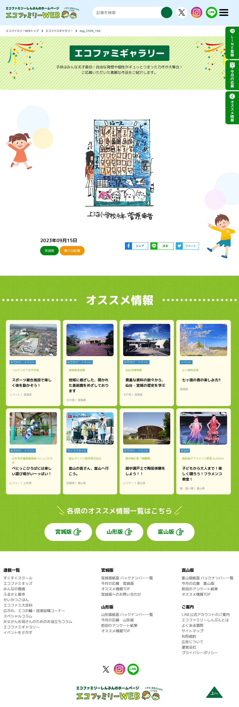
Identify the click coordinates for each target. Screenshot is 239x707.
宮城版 (63, 532)
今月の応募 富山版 (198, 583)
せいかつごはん (16, 599)
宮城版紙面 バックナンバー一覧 (127, 578)
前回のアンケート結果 (119, 625)
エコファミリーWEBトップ (22, 31)
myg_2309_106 (90, 31)
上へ (214, 693)
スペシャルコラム (17, 616)
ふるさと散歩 (14, 594)
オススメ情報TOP (115, 588)
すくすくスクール (17, 578)
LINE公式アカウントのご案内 (206, 614)
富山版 (166, 532)
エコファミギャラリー (59, 31)
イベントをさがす (17, 632)
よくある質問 (192, 625)
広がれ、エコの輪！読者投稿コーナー (34, 610)
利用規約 (189, 636)
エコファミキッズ (17, 583)
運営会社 (189, 647)
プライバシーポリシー (200, 652)
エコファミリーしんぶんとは (205, 620)
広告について (192, 641)
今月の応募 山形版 (117, 620)
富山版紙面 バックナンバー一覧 (207, 578)
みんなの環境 (14, 588)
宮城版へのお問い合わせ (121, 594)
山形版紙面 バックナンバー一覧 (127, 614)
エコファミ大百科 (17, 605)
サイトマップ (192, 630)
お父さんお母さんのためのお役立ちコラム (37, 621)
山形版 (115, 532)
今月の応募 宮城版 (117, 583)
